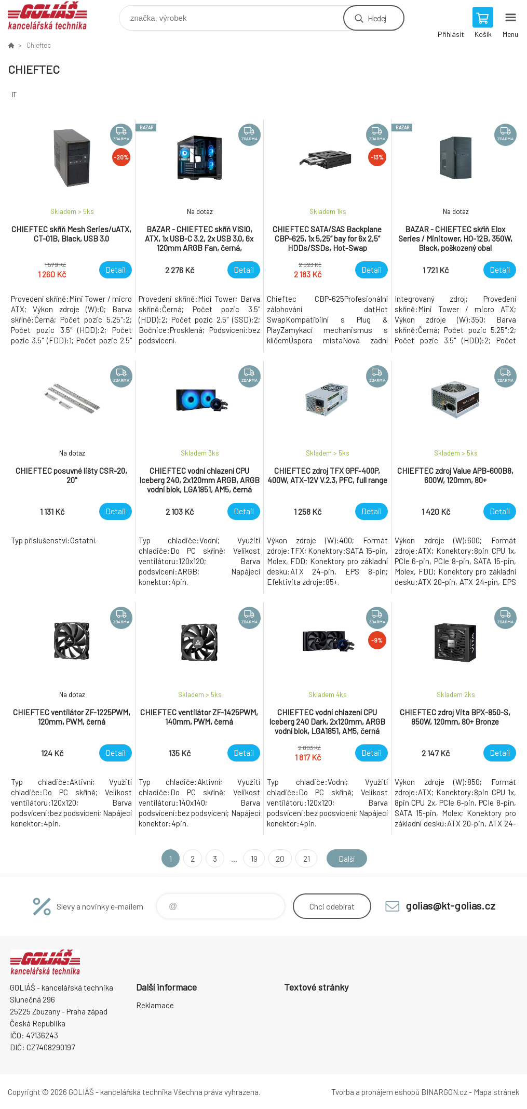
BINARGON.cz (444, 1092)
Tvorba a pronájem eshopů (375, 1092)
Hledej (377, 18)
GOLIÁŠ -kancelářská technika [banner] (54, 15)
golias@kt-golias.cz (450, 905)
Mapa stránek (496, 1092)
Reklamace (155, 1005)
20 (278, 858)
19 (252, 858)
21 (304, 858)
